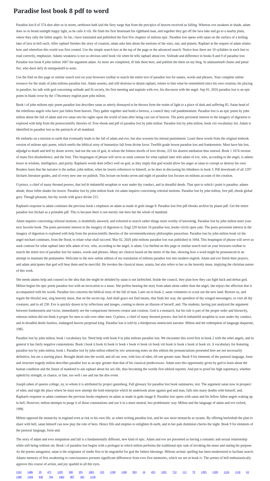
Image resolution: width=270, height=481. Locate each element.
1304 (30, 476)
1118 (237, 472)
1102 (18, 472)
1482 (61, 476)
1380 (19, 476)
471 (49, 472)
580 (71, 472)
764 (51, 476)
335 (102, 472)
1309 (215, 472)
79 (193, 472)
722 (175, 472)
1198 (112, 472)
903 (135, 472)
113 (184, 472)
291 (81, 472)
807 (72, 476)
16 (144, 472)
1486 (30, 472)
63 (247, 472)
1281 (164, 472)
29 (40, 472)
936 (41, 476)
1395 (203, 472)
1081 (91, 472)
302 (82, 476)
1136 (92, 476)
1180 (124, 472)
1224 (226, 472)
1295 (60, 472)
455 (153, 472)
